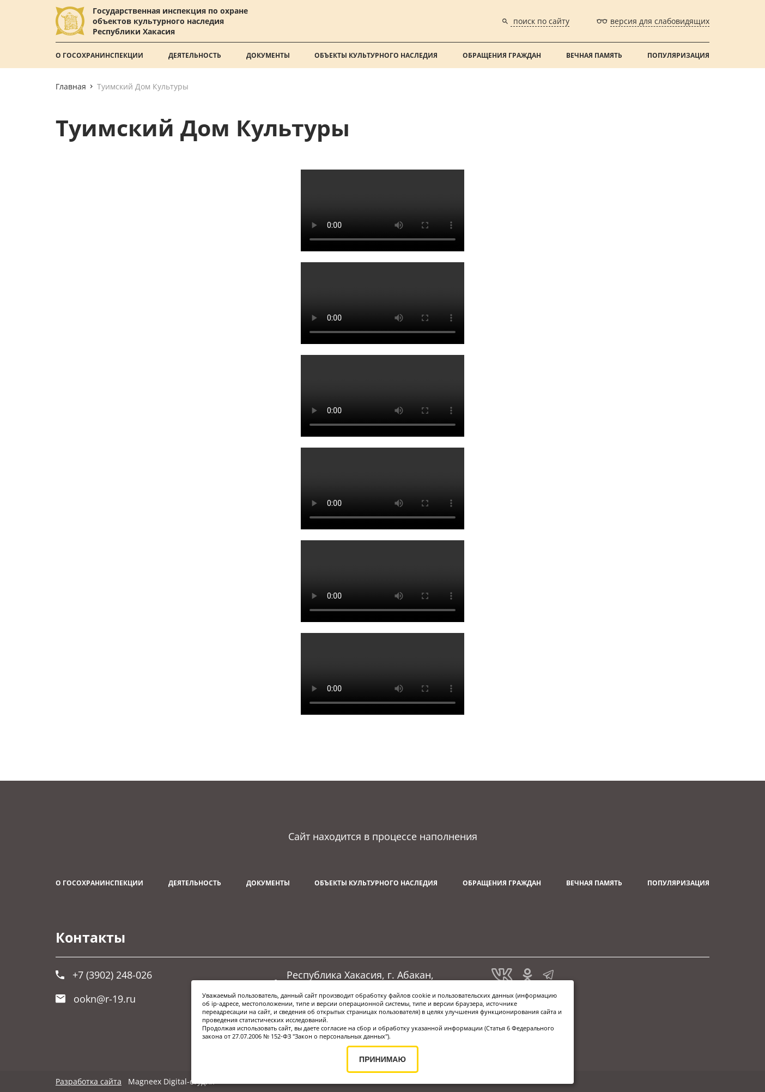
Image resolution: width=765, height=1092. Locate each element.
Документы (268, 55)
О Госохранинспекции (99, 55)
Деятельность (194, 55)
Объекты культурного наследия (376, 55)
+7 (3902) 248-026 (104, 974)
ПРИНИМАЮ (382, 1059)
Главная (71, 86)
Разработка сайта (89, 1081)
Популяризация (678, 55)
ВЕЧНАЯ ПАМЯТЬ (594, 55)
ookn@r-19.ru (96, 998)
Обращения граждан (502, 55)
